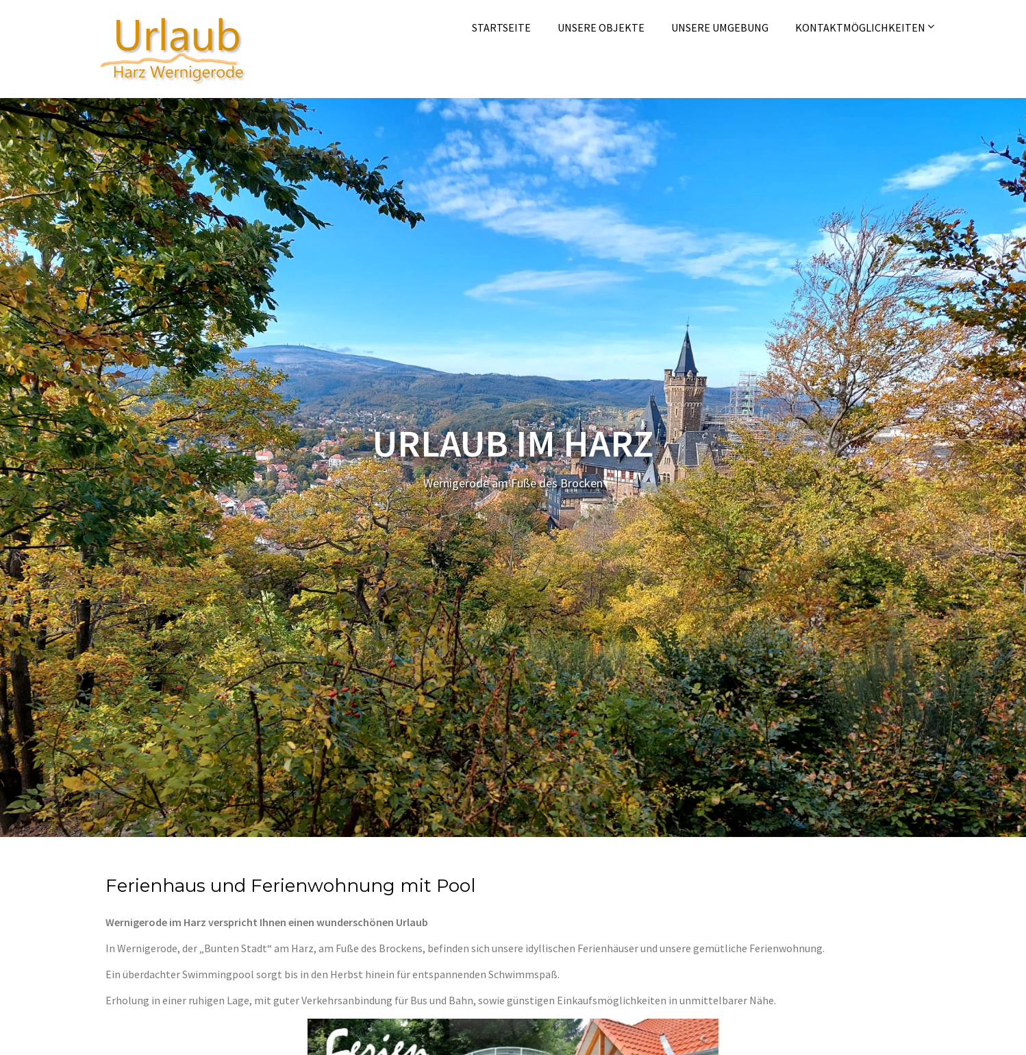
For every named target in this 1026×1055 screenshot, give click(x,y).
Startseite (501, 27)
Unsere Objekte (601, 27)
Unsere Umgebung (719, 27)
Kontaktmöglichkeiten (860, 27)
